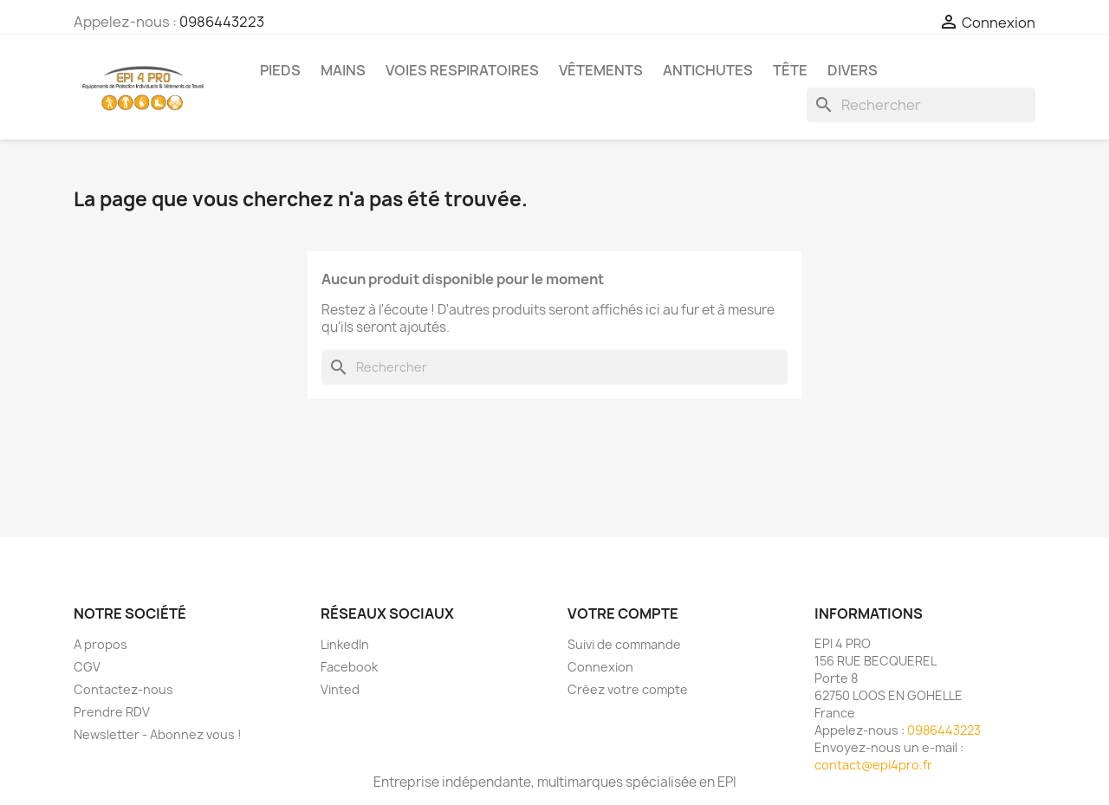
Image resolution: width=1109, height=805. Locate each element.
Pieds (280, 70)
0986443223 (221, 21)
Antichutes (708, 70)
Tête (790, 70)
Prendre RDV (112, 712)
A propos (100, 644)
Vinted (340, 689)
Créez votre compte (627, 689)
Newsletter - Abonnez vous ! (158, 734)
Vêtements (601, 70)
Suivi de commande (624, 644)
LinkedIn (345, 644)
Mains (343, 70)
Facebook (349, 667)
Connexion (600, 667)
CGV (87, 667)
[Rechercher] (921, 105)
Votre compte (622, 613)
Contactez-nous (123, 689)
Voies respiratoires (462, 70)
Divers (852, 70)
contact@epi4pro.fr (873, 764)
